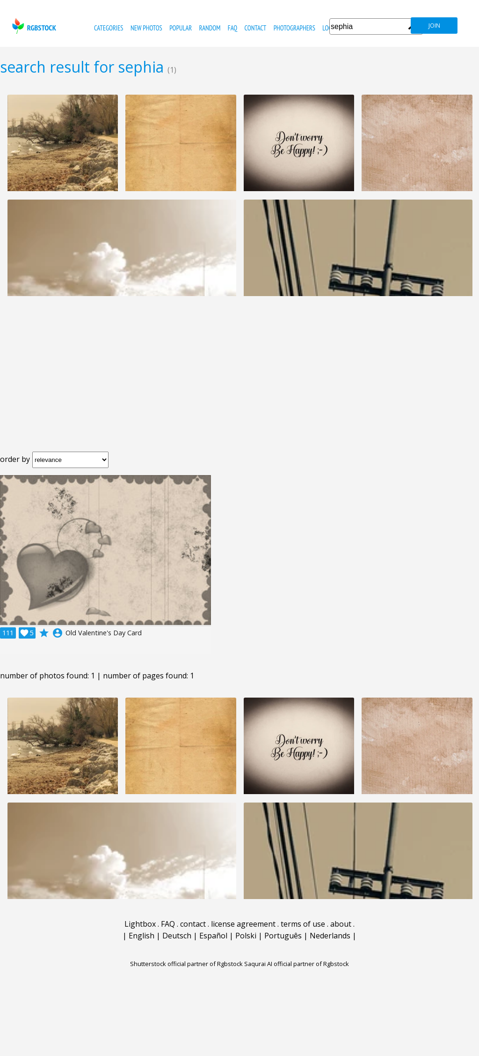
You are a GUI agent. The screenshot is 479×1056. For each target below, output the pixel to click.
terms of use (303, 924)
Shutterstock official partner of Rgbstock (186, 963)
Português (283, 935)
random (210, 27)
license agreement (243, 924)
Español (213, 935)
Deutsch (176, 935)
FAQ (232, 27)
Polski (245, 935)
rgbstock (33, 26)
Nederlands (330, 935)
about (340, 924)
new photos (146, 27)
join (434, 26)
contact (255, 27)
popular (180, 27)
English (141, 935)
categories (108, 27)
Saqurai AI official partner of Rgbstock (296, 963)
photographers (294, 27)
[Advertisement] (239, 381)
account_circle (57, 633)
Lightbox (140, 924)
